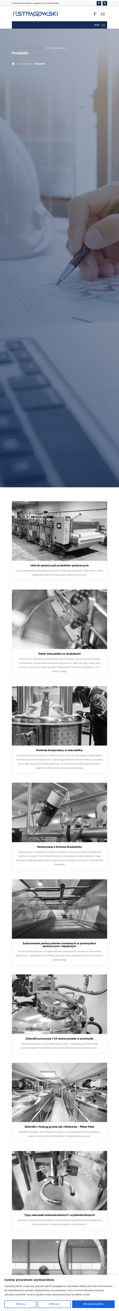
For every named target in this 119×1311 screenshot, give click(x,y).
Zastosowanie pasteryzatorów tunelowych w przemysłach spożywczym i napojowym (59, 945)
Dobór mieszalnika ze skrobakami (59, 654)
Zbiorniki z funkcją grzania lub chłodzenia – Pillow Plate (59, 1127)
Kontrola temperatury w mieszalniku (59, 750)
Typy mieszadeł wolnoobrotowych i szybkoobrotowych (59, 1215)
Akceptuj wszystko (93, 1304)
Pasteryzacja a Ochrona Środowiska (59, 847)
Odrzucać (54, 1304)
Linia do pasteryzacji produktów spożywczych (59, 565)
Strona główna (24, 64)
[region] (59, 1293)
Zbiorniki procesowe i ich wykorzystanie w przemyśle (59, 1039)
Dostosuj (20, 1304)
